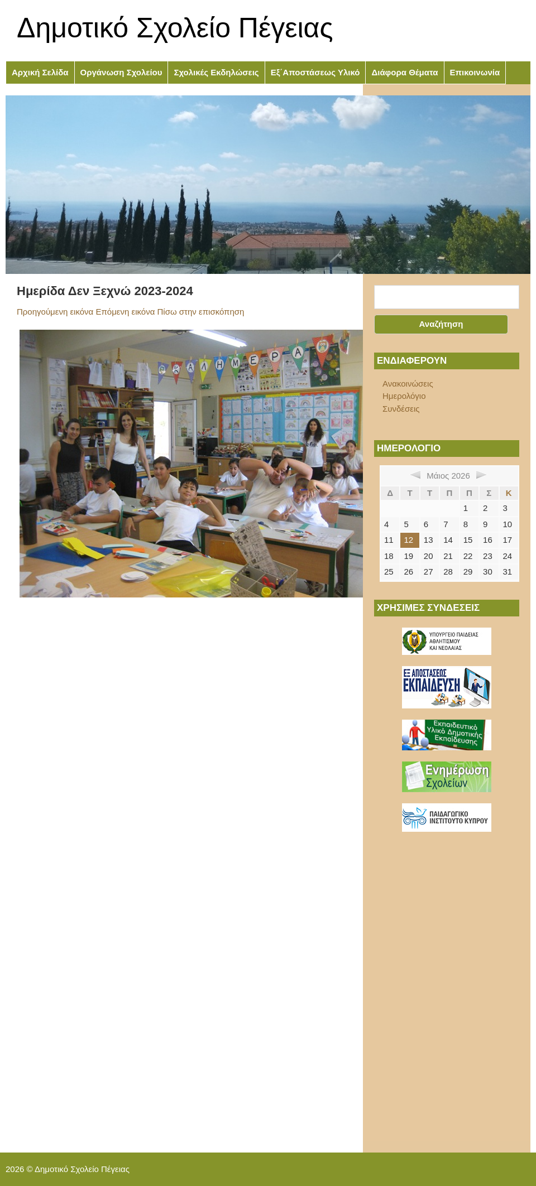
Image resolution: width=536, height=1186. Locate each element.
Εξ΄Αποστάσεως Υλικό (315, 72)
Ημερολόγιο (404, 396)
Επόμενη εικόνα (125, 311)
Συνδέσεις (401, 408)
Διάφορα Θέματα (404, 72)
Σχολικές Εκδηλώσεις (216, 72)
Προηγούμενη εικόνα (55, 311)
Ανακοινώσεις (407, 383)
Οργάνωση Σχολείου (121, 72)
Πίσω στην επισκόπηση (201, 311)
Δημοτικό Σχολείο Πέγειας (175, 28)
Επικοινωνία (475, 72)
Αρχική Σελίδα (40, 72)
